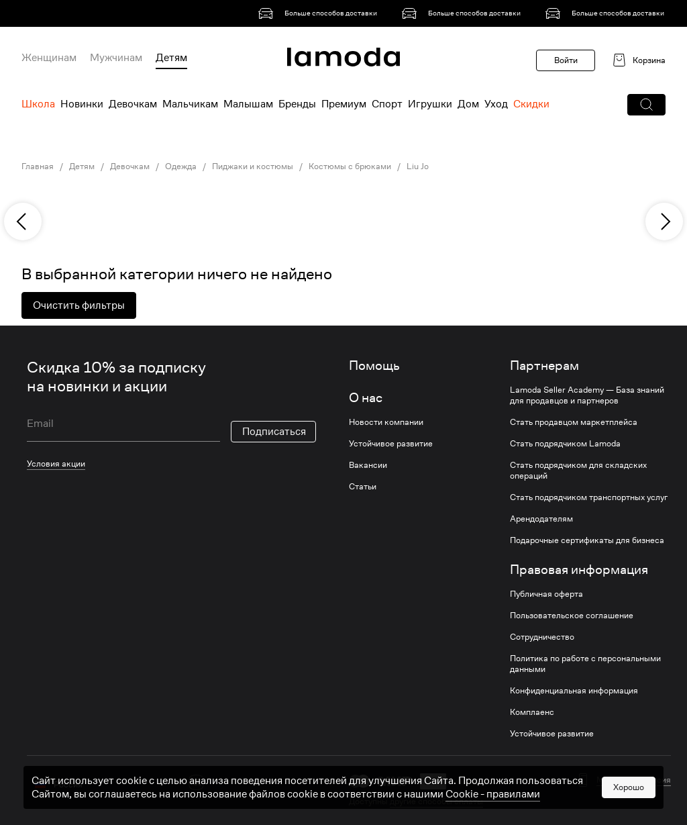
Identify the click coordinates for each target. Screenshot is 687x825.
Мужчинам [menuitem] (116, 57)
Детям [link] (82, 166)
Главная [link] (37, 166)
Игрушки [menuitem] (430, 104)
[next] (664, 221)
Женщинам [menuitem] (48, 57)
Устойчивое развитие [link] (391, 443)
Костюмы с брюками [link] (350, 166)
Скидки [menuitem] (531, 104)
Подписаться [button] (274, 431)
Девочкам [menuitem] (133, 104)
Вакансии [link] (368, 465)
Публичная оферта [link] (546, 594)
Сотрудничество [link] (542, 637)
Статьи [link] (362, 486)
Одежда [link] (181, 166)
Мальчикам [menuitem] (190, 104)
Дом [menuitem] (468, 104)
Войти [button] (566, 60)
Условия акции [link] (56, 463)
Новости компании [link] (386, 422)
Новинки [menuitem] (81, 104)
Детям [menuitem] (171, 57)
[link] (320, 13)
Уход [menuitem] (496, 104)
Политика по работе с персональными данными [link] (585, 664)
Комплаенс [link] (532, 712)
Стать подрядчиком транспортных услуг (589, 497)
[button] (646, 104)
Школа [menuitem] (38, 104)
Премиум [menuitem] (343, 104)
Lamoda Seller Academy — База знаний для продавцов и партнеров (587, 395)
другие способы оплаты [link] (436, 801)
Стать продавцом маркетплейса (573, 422)
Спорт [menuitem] (387, 104)
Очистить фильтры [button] (79, 305)
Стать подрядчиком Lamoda (565, 443)
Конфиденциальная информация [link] (574, 690)
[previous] (23, 221)
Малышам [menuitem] (248, 104)
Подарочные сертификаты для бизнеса (587, 540)
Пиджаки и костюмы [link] (252, 166)
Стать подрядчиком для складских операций (578, 470)
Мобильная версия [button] (633, 780)
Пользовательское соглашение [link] (571, 615)
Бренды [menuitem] (297, 104)
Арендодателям (541, 519)
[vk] (196, 782)
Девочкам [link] (130, 166)
